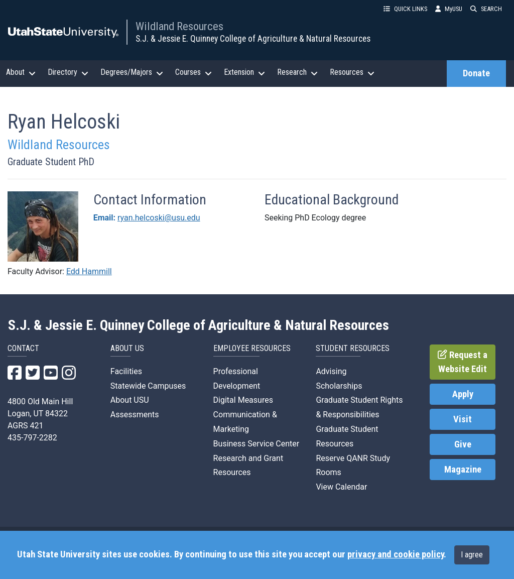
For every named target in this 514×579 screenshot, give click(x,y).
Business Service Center (256, 443)
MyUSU (448, 9)
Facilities (126, 371)
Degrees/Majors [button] (131, 72)
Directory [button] (68, 72)
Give (462, 444)
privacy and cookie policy (395, 554)
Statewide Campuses (148, 386)
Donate (476, 73)
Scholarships (339, 386)
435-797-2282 (32, 437)
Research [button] (297, 72)
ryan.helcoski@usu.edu (158, 217)
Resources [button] (352, 72)
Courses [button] (193, 72)
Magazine (462, 469)
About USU (129, 400)
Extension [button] (244, 72)
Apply (462, 394)
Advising (331, 371)
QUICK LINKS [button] (405, 9)
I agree (472, 554)
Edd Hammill (89, 271)
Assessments (134, 414)
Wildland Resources (179, 26)
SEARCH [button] (486, 9)
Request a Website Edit (462, 362)
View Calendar (341, 487)
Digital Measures (243, 400)
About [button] (21, 72)
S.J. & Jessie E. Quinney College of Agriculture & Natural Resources (253, 39)
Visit (462, 419)
